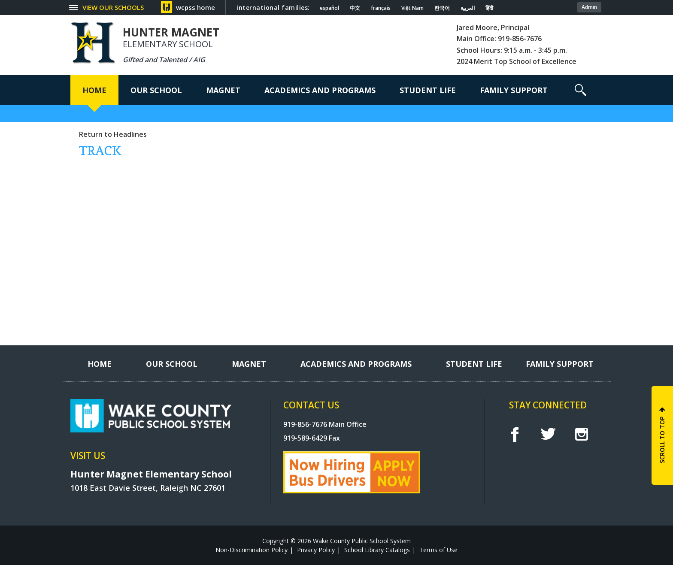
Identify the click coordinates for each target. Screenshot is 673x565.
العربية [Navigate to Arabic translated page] (468, 8)
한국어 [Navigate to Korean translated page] (442, 8)
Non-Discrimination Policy (251, 550)
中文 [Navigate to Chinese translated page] (355, 8)
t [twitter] (548, 434)
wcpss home (195, 7)
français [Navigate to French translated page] (381, 8)
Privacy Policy (316, 550)
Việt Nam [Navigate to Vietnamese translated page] (412, 8)
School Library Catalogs (377, 550)
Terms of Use (438, 550)
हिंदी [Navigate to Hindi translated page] (489, 8)
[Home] (94, 90)
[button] (580, 90)
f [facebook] (514, 434)
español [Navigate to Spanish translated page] (329, 8)
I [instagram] (581, 434)
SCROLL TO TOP (662, 440)
